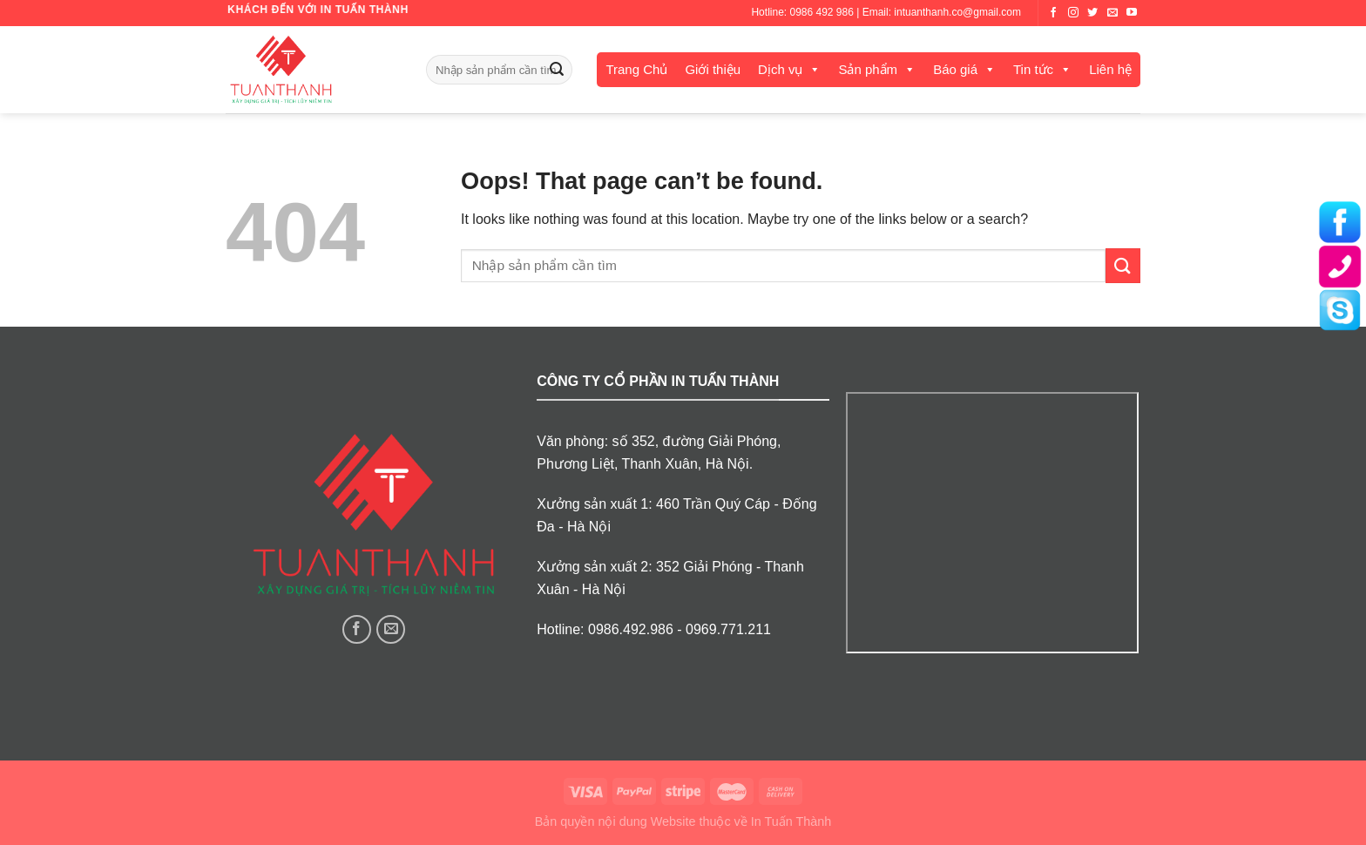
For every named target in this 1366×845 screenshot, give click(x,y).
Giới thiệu (712, 69)
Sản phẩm (867, 69)
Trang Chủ (636, 69)
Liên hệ (1110, 69)
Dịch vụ (780, 69)
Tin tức (1033, 69)
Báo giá (955, 69)
